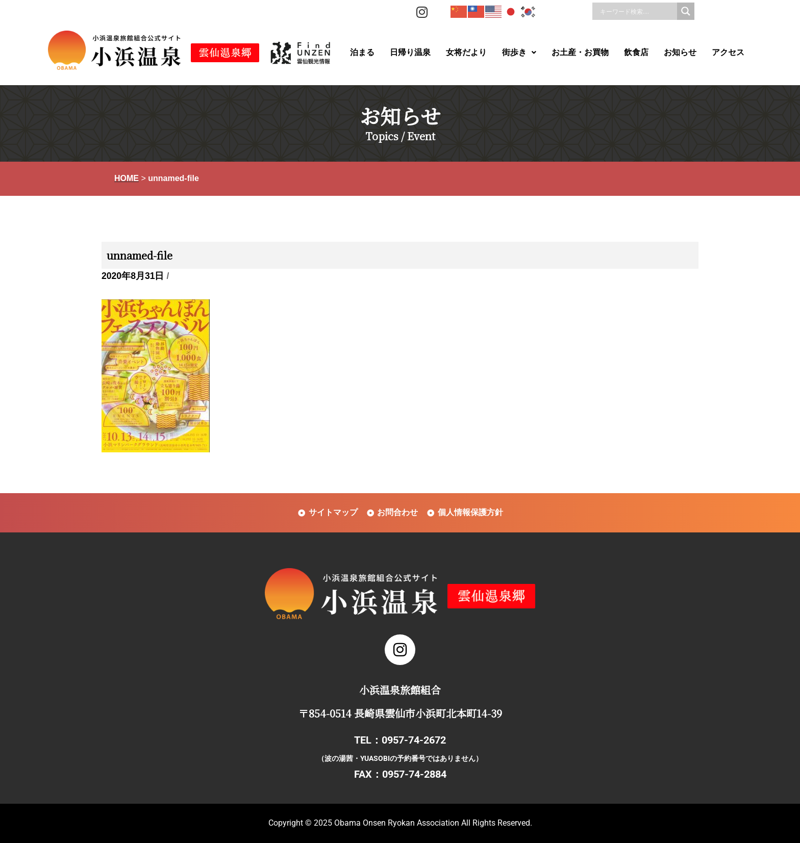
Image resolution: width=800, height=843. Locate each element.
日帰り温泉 (410, 52)
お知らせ (680, 52)
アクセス (728, 52)
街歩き (519, 52)
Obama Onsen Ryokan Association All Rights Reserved (432, 823)
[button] (519, 52)
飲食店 (636, 52)
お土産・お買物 (580, 52)
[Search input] (637, 11)
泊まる (362, 52)
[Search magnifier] (685, 11)
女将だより (466, 52)
